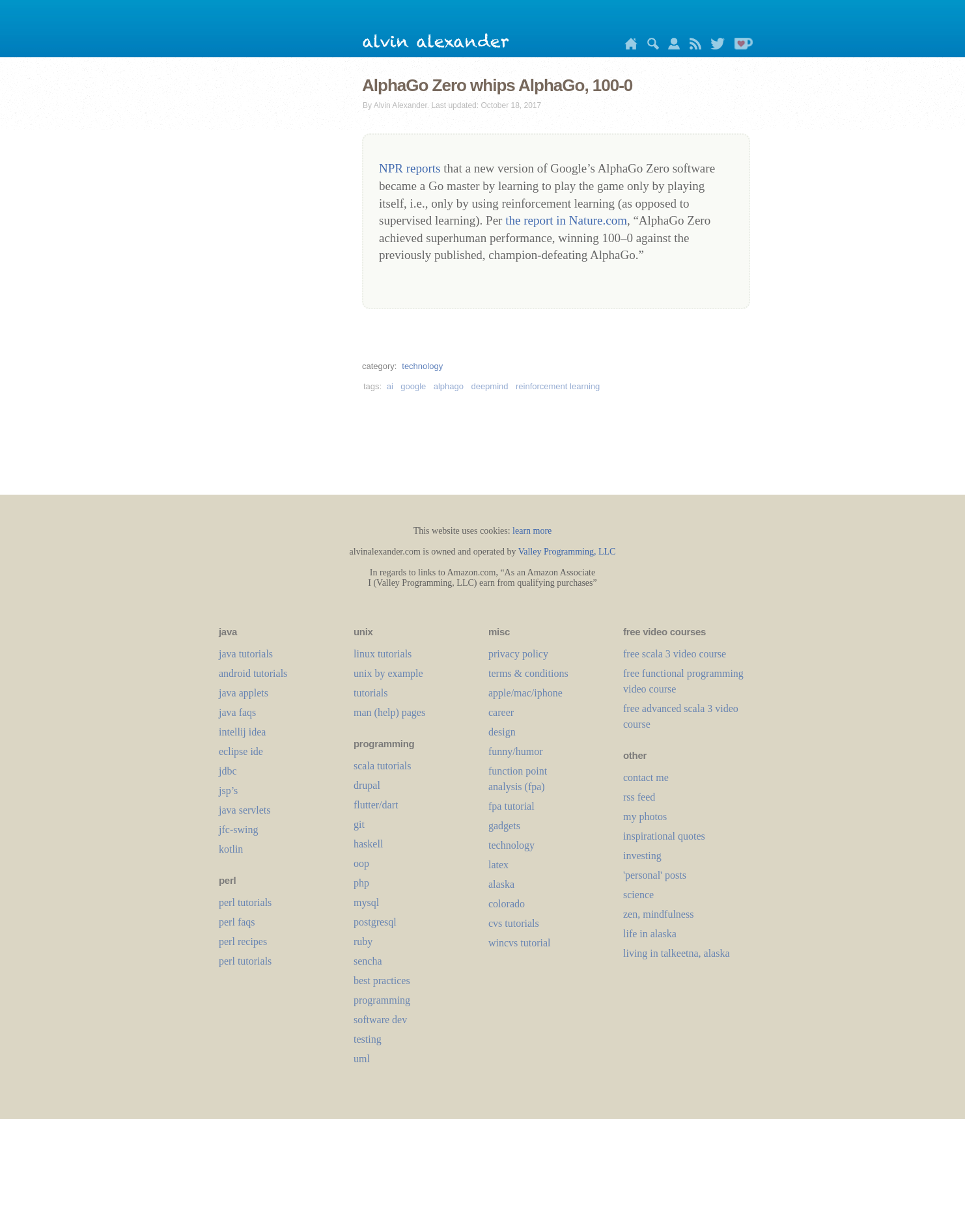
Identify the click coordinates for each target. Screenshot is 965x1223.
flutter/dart (376, 804)
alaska (501, 884)
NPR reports (409, 168)
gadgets (504, 825)
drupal (367, 785)
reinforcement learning (558, 386)
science (638, 894)
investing (642, 855)
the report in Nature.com (566, 220)
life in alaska (650, 933)
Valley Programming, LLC (567, 552)
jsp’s (228, 790)
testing (368, 1039)
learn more (532, 531)
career (501, 712)
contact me (646, 777)
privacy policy (518, 653)
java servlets (245, 810)
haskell (368, 843)
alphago (449, 386)
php (361, 882)
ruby (363, 941)
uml (362, 1058)
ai (390, 386)
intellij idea (242, 731)
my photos (645, 816)
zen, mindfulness (658, 914)
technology (422, 366)
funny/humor (515, 751)
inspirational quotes (664, 836)
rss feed (639, 797)
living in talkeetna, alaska (676, 953)
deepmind (489, 386)
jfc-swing (238, 829)
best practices (382, 980)
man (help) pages (389, 712)
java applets (243, 692)
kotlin (231, 849)
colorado (506, 903)
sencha (368, 961)
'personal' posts (654, 875)
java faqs (237, 712)
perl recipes (243, 941)
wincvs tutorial (519, 942)
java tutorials (246, 653)
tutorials (370, 692)
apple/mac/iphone (525, 692)
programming (382, 1000)
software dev (380, 1019)
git (359, 824)
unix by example (388, 673)
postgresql (375, 922)
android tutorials (253, 673)
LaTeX (498, 864)
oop (361, 863)
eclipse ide (241, 751)
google (413, 386)
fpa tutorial (511, 806)
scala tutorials (382, 765)
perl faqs (237, 922)
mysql (366, 902)
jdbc (228, 770)
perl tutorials (245, 902)
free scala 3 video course (674, 653)
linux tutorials (383, 653)
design (502, 731)
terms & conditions (528, 673)
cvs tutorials (513, 923)
